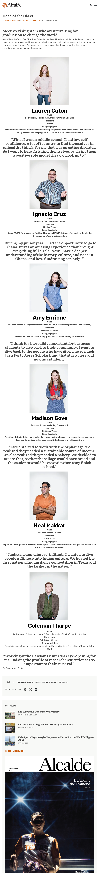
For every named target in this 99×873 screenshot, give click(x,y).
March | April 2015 (33, 21)
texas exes (21, 682)
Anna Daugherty (12, 21)
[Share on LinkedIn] (36, 689)
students (30, 682)
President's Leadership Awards (55, 682)
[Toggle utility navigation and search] (90, 5)
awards (38, 682)
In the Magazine (14, 751)
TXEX (23, 21)
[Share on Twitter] (30, 689)
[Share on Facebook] (25, 689)
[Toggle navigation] (95, 5)
